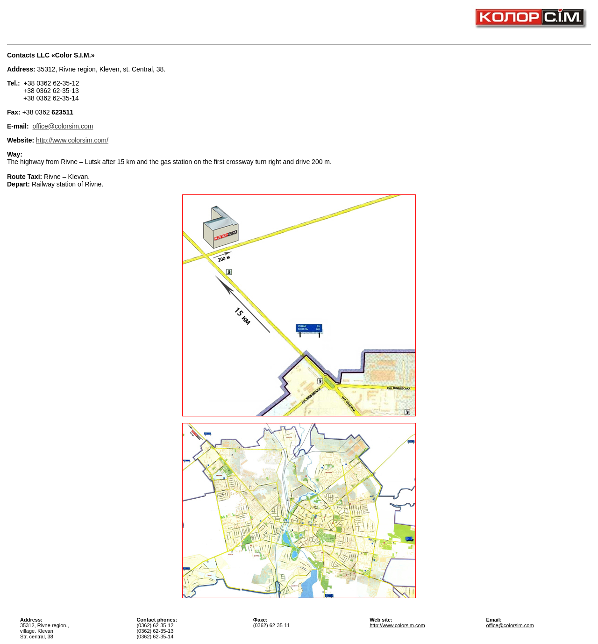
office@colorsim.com (62, 126)
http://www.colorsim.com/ (72, 140)
